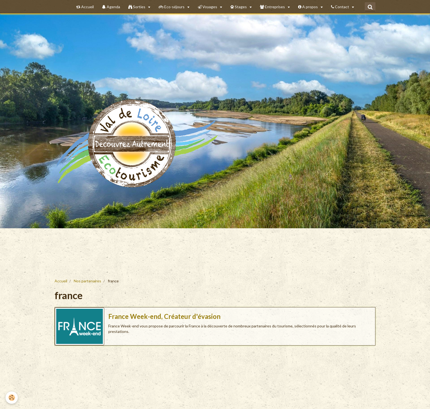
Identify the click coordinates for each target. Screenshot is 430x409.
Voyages (208, 6)
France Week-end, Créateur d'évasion (164, 316)
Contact (340, 6)
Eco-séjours (172, 6)
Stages (239, 6)
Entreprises (273, 6)
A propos (308, 6)
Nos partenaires (87, 281)
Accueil (85, 6)
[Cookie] (11, 397)
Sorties (137, 6)
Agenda (111, 6)
